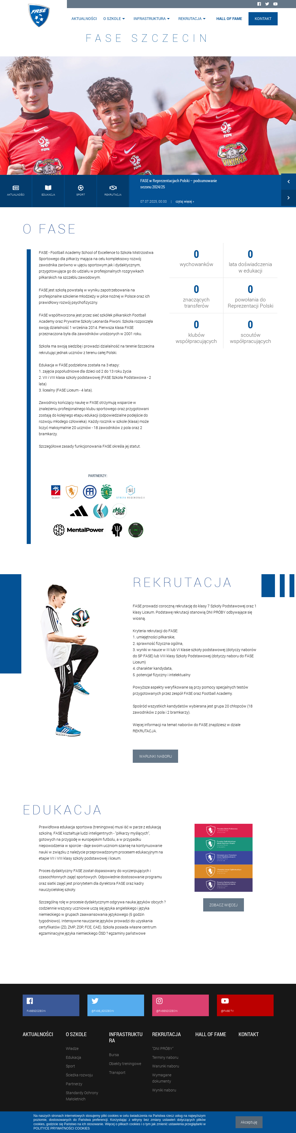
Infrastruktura (150, 18)
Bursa (114, 1054)
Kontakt (263, 18)
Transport (117, 1072)
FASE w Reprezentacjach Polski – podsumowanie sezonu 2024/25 (178, 183)
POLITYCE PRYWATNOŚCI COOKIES (61, 1128)
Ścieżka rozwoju (79, 1074)
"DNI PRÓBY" (162, 1048)
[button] (288, 183)
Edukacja (73, 1057)
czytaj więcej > (185, 201)
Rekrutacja (190, 18)
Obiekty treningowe (125, 1063)
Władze (72, 1048)
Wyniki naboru (164, 1090)
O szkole (112, 18)
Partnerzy (74, 1083)
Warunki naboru (155, 756)
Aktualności (84, 18)
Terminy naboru (165, 1057)
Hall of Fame (229, 18)
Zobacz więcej (223, 904)
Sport (70, 1066)
